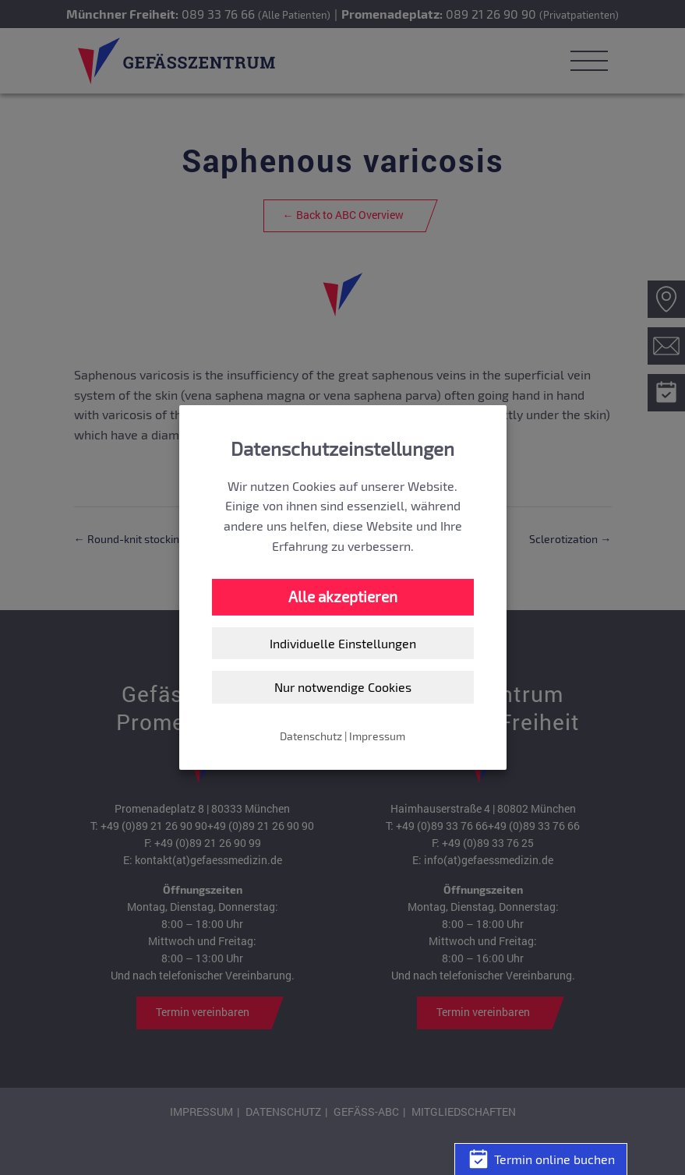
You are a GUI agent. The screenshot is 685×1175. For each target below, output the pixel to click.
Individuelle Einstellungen (343, 643)
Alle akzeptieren (342, 596)
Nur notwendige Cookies (342, 686)
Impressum (377, 736)
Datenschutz (311, 736)
